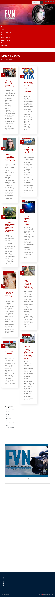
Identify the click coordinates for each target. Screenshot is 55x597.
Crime (24, 266)
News (2, 26)
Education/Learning (7, 68)
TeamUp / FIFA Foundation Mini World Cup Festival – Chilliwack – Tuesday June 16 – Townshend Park (28, 88)
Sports (3, 29)
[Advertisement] (43, 14)
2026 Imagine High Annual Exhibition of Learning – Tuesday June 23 (9, 84)
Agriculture (4, 45)
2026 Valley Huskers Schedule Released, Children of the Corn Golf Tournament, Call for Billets (10, 227)
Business (3, 34)
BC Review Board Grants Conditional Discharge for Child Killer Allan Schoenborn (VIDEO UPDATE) (28, 283)
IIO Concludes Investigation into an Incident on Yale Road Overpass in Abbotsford (28, 220)
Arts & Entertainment (6, 32)
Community (25, 68)
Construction (6, 341)
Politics (3, 43)
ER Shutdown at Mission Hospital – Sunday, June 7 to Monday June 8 (28, 150)
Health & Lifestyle (5, 37)
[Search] (41, 2)
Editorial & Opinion (5, 40)
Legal (24, 201)
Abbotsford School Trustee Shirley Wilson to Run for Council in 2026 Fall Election (10, 157)
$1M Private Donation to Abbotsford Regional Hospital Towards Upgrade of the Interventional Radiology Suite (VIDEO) (28, 352)
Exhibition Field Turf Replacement (10, 352)
